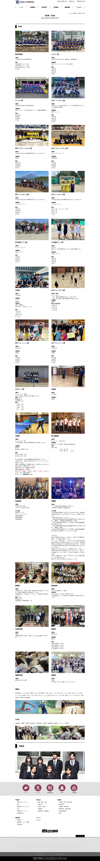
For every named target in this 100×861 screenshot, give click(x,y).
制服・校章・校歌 (42, 802)
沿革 (18, 808)
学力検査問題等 (62, 811)
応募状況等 (61, 804)
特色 (18, 804)
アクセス (79, 7)
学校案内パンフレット (22, 811)
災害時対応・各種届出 (43, 811)
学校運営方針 (20, 813)
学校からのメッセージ (22, 802)
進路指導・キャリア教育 (23, 822)
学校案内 (32, 7)
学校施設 (40, 808)
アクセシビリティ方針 (60, 854)
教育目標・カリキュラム (23, 806)
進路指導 (67, 7)
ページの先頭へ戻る (80, 836)
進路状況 (19, 820)
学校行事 (40, 804)
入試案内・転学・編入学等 (65, 802)
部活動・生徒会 (42, 806)
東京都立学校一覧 (81, 1)
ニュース (38, 820)
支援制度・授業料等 (64, 806)
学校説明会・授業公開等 (65, 808)
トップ (21, 7)
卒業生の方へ (72, 1)
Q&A (60, 813)
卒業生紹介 (19, 824)
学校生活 (44, 7)
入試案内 (55, 7)
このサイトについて (40, 854)
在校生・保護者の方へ (62, 1)
